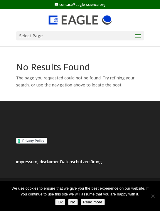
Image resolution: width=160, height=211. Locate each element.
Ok (60, 202)
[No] (153, 196)
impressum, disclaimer (38, 161)
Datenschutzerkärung (81, 161)
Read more (92, 202)
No (72, 202)
